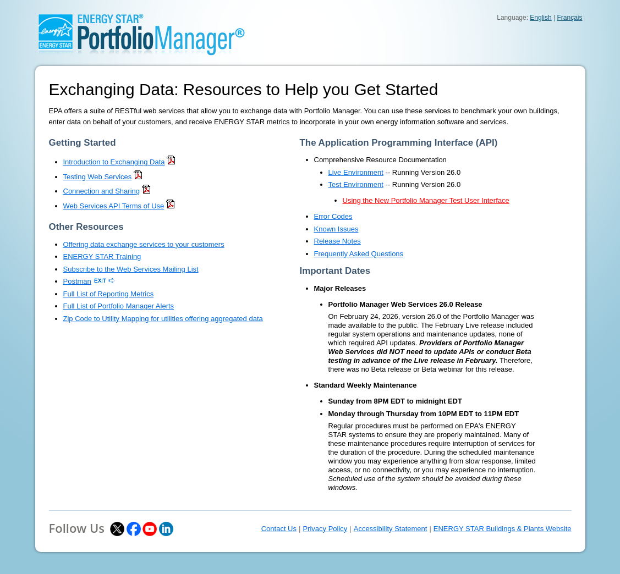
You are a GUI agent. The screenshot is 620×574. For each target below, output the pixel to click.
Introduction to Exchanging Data (114, 162)
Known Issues (336, 229)
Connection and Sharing (101, 191)
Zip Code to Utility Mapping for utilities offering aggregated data (163, 318)
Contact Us (279, 529)
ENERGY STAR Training (102, 256)
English (540, 17)
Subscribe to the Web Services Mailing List (131, 269)
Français (569, 17)
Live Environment (355, 172)
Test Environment (355, 184)
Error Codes (333, 216)
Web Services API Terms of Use (113, 206)
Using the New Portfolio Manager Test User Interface (426, 200)
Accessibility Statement (390, 529)
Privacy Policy (325, 529)
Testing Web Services (97, 177)
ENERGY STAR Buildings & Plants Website (503, 529)
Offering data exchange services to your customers (143, 244)
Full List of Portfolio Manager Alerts (118, 306)
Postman (77, 281)
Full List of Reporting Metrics (108, 294)
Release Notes (337, 241)
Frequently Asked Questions (359, 254)
